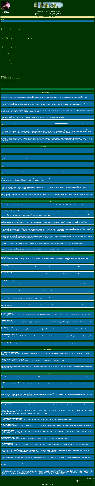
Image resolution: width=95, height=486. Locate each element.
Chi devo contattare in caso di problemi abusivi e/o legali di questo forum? (15, 74)
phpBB (46, 484)
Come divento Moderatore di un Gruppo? (8, 63)
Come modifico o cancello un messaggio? (9, 42)
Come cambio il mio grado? (6, 37)
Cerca (53, 14)
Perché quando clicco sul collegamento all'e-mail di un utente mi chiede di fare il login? (17, 38)
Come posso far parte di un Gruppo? (8, 62)
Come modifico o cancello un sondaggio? (8, 45)
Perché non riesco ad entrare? (6, 23)
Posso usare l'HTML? (5, 51)
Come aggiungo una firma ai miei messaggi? (9, 43)
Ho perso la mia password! (6, 27)
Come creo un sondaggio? (6, 44)
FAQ (50, 13)
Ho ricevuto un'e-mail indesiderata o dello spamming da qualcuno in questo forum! (16, 68)
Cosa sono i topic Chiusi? (5, 56)
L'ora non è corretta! (4, 33)
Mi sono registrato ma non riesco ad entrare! (9, 28)
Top (2, 98)
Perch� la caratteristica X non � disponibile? (9, 73)
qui (9, 260)
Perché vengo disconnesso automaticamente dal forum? (11, 25)
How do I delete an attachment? (7, 79)
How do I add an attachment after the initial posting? (11, 78)
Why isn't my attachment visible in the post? (9, 81)
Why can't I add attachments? (6, 82)
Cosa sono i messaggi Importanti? (7, 55)
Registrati (59, 13)
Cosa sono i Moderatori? (5, 60)
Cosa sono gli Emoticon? (5, 52)
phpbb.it (47, 485)
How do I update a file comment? (7, 80)
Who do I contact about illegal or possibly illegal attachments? (12, 86)
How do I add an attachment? (6, 77)
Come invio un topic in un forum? (7, 41)
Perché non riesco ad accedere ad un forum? (9, 46)
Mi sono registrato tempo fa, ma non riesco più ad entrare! (12, 29)
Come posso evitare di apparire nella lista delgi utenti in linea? (12, 26)
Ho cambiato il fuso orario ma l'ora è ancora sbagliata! (11, 34)
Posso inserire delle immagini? (6, 53)
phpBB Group (30, 376)
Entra (57, 14)
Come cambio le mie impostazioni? (7, 32)
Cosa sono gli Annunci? (5, 54)
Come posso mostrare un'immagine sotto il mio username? (12, 36)
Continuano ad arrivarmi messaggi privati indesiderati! (11, 67)
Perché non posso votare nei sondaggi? (8, 47)
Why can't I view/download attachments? (8, 85)
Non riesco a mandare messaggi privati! (8, 66)
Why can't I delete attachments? (7, 84)
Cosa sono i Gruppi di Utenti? (6, 61)
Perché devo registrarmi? (5, 24)
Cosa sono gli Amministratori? (6, 59)
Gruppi (54, 13)
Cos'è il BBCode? (4, 50)
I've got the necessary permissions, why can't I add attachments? (13, 83)
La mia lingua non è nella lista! (6, 35)
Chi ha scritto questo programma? (7, 71)
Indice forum (3, 19)
